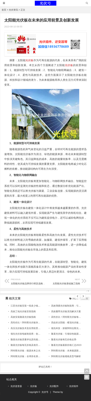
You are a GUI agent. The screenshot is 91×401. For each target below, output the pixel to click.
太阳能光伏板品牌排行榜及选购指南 (29, 281)
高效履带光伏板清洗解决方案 (66, 311)
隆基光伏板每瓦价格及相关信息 (27, 345)
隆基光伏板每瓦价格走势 (63, 339)
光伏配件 (54, 386)
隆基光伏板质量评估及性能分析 (27, 339)
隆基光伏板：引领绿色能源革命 (67, 333)
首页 (4, 9)
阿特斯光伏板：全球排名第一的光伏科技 (31, 356)
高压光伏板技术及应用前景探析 (27, 328)
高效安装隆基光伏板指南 (23, 317)
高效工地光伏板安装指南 (23, 311)
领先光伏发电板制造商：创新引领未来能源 (32, 333)
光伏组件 (73, 386)
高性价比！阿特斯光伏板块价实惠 (28, 322)
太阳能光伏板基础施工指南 (62, 281)
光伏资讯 (13, 9)
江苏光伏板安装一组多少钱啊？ (27, 305)
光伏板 (29, 60)
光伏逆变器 (16, 386)
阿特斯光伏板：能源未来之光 (25, 350)
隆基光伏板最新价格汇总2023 (66, 345)
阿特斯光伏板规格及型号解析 (66, 356)
